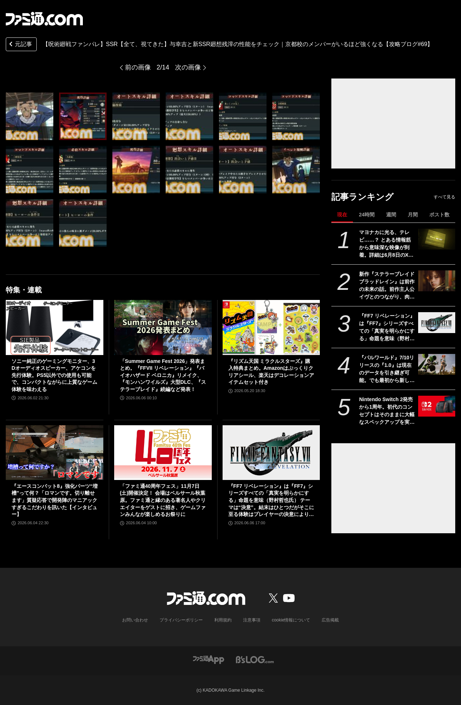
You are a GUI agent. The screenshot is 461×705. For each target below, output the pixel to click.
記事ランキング (362, 197)
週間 (391, 214)
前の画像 (138, 67)
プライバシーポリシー (181, 620)
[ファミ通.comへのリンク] (44, 19)
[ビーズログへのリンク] (255, 659)
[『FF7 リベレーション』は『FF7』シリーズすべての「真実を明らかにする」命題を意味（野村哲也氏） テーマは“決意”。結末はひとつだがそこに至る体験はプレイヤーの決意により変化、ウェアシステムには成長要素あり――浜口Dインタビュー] (436, 322)
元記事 (20, 45)
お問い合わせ (135, 620)
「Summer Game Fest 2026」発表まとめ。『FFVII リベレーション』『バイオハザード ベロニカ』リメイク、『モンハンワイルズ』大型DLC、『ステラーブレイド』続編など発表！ (163, 375)
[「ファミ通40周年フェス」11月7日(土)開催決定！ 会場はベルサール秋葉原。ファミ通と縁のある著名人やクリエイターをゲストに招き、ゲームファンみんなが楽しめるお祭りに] (163, 452)
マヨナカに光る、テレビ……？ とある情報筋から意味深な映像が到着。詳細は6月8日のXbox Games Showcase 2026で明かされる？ (387, 244)
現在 (342, 214)
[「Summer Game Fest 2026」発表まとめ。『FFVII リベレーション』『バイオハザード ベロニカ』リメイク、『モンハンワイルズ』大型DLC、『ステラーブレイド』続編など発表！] (163, 327)
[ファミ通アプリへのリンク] (208, 659)
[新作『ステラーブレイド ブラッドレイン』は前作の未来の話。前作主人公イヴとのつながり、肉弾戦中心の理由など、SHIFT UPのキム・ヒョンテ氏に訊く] (436, 280)
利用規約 (223, 620)
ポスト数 (439, 214)
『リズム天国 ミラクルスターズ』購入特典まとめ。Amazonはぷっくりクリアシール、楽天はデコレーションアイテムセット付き (271, 371)
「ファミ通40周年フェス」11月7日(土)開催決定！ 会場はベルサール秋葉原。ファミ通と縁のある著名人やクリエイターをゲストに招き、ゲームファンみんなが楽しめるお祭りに (163, 500)
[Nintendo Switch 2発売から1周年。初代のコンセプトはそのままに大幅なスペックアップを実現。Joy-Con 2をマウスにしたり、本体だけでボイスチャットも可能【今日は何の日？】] (436, 406)
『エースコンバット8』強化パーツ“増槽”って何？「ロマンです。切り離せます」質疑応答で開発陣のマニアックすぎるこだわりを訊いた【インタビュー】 (55, 500)
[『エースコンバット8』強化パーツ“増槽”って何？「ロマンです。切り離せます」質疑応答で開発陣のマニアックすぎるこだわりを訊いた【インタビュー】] (54, 452)
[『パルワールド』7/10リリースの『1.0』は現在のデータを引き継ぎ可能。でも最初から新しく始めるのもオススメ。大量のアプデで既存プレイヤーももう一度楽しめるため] (436, 364)
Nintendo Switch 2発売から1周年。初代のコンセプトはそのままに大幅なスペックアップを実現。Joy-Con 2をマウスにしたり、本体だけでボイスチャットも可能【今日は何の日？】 (387, 411)
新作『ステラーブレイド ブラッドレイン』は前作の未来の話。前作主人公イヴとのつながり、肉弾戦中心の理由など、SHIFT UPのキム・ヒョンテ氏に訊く (387, 286)
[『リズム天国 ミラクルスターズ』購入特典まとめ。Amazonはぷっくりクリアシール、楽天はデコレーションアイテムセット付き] (271, 327)
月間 (413, 214)
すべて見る (444, 196)
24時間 (367, 214)
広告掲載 (330, 620)
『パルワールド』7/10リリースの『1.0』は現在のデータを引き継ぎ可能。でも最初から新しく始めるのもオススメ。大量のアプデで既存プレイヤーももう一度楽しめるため (387, 369)
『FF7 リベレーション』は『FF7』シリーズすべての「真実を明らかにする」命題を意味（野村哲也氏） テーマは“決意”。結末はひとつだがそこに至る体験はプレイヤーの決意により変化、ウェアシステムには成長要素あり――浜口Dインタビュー (387, 327)
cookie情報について (291, 620)
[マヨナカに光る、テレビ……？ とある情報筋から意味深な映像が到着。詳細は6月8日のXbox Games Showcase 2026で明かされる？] (436, 239)
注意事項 (251, 620)
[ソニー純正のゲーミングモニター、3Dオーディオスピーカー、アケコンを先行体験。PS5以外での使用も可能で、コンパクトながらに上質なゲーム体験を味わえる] (54, 327)
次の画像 (188, 67)
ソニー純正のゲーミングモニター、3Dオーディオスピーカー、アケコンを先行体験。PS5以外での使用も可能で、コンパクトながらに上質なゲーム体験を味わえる (54, 375)
